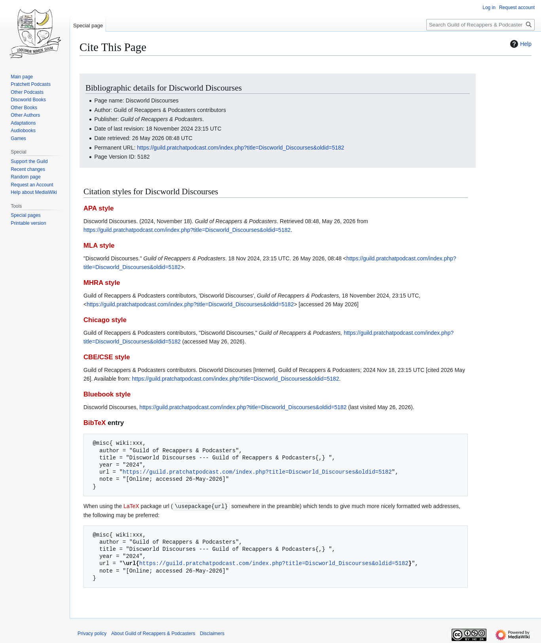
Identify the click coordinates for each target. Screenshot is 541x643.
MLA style (99, 245)
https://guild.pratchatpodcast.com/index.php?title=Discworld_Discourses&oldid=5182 (240, 147)
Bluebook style (107, 394)
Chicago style (105, 320)
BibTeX (94, 423)
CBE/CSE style (106, 357)
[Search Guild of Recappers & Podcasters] (480, 24)
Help (520, 44)
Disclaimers (212, 633)
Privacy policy (92, 633)
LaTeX (131, 506)
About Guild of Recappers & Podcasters (153, 633)
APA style (98, 208)
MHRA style (101, 282)
